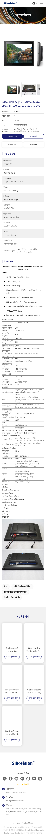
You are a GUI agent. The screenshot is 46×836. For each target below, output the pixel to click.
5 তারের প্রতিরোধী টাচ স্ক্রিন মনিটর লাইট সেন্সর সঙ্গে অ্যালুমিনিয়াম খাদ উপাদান (34, 691)
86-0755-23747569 (16, 792)
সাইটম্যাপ (29, 823)
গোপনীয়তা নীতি (19, 823)
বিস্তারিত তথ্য (12, 144)
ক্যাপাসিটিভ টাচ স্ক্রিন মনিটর (15, 592)
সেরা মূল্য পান (12, 136)
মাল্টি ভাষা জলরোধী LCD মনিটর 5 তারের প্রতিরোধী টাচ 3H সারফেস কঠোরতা (12, 691)
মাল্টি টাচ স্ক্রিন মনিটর (21, 586)
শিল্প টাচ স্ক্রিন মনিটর (12, 597)
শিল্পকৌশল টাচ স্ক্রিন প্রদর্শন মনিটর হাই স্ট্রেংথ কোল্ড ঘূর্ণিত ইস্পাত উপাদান (12, 733)
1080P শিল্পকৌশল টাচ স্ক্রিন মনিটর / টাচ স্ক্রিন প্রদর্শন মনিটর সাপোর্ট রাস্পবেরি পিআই (34, 650)
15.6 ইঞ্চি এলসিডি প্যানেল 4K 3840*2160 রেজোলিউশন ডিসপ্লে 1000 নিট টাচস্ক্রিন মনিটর (12, 650)
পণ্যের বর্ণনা (33, 144)
